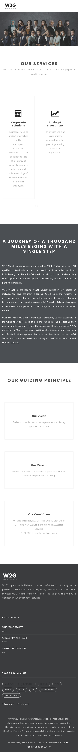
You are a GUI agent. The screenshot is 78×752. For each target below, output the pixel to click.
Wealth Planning (10, 684)
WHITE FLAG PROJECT (12, 627)
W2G (33, 690)
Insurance (44, 684)
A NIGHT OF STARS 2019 (14, 648)
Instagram (23, 704)
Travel (57, 684)
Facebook (8, 704)
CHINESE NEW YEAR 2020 (14, 638)
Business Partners (48, 690)
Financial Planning (12, 695)
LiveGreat (8, 690)
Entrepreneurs (28, 684)
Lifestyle (21, 690)
